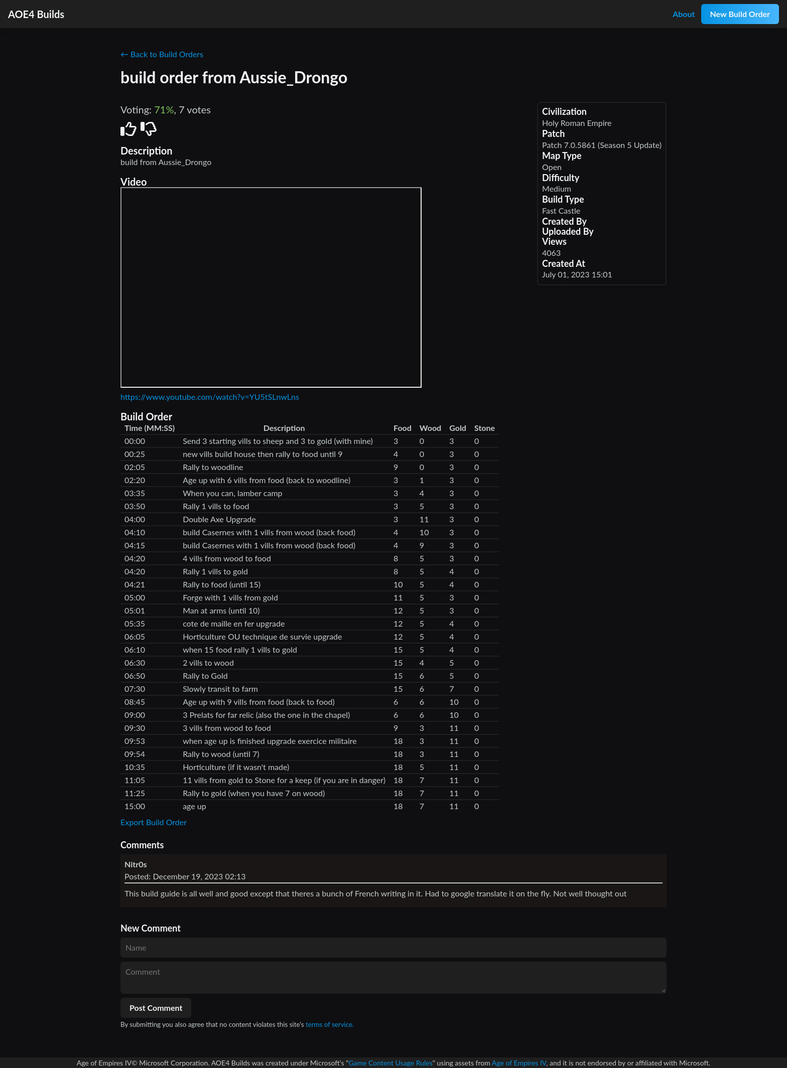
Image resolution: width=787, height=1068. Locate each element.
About (684, 14)
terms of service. (330, 1024)
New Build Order (740, 14)
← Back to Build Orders (161, 54)
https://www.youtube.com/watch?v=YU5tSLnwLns (209, 396)
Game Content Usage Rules (390, 1062)
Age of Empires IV (519, 1062)
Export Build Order (153, 822)
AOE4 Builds (36, 14)
